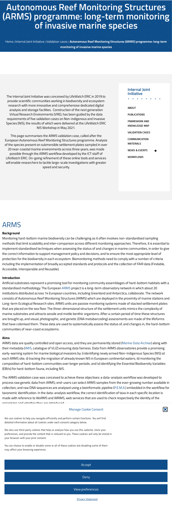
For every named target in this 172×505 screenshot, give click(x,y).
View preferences (86, 489)
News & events (144, 150)
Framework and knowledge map (138, 123)
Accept (86, 464)
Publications (136, 114)
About (132, 108)
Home (9, 41)
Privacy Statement (87, 499)
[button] (165, 409)
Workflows (136, 157)
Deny (86, 477)
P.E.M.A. (119, 387)
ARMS (66, 288)
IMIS (28, 348)
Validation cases (57, 41)
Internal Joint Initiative (29, 41)
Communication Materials (138, 141)
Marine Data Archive (136, 343)
